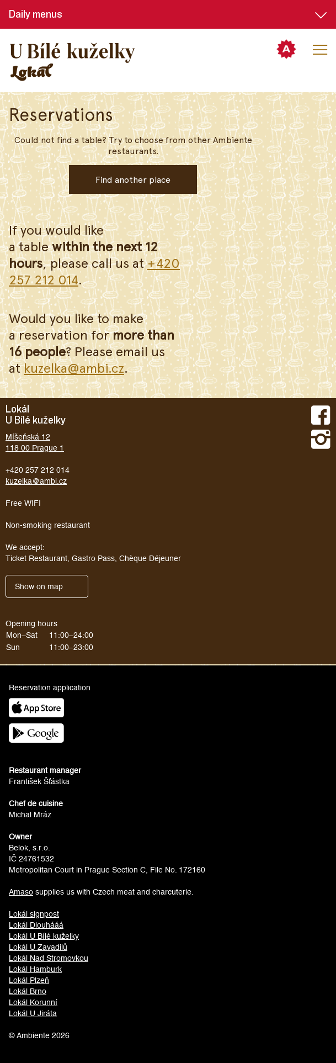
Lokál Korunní (33, 1002)
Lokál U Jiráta (33, 1013)
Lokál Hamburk (35, 969)
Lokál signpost (34, 913)
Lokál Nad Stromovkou (48, 958)
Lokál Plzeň (29, 980)
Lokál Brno (27, 991)
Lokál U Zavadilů (38, 947)
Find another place (132, 179)
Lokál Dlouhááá (36, 925)
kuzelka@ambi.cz (74, 367)
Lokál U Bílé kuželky (44, 936)
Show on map (39, 586)
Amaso (21, 891)
